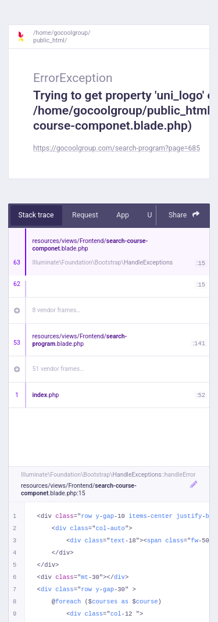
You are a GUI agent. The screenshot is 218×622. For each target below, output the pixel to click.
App (122, 215)
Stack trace (36, 215)
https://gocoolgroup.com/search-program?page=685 (116, 148)
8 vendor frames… (57, 310)
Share (184, 214)
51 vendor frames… (58, 369)
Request (85, 215)
